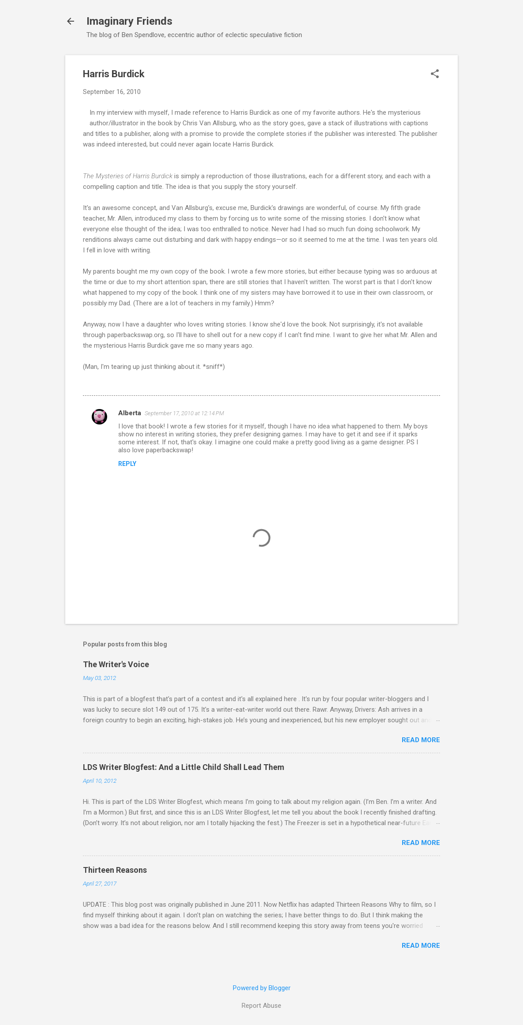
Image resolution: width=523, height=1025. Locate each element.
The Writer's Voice (116, 664)
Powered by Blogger (262, 988)
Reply (127, 463)
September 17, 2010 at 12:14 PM (184, 413)
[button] (435, 74)
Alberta (129, 413)
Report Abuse (261, 1006)
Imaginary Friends (129, 21)
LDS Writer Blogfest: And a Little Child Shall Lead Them (183, 767)
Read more (421, 740)
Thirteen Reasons (115, 870)
